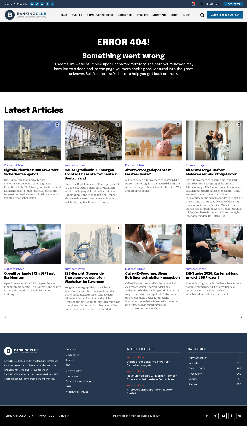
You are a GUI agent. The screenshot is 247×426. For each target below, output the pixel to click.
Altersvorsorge (195, 165)
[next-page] (240, 317)
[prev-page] (6, 317)
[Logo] (25, 15)
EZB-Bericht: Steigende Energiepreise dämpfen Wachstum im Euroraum (84, 278)
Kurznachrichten (14, 165)
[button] (202, 15)
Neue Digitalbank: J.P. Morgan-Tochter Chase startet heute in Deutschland (91, 174)
